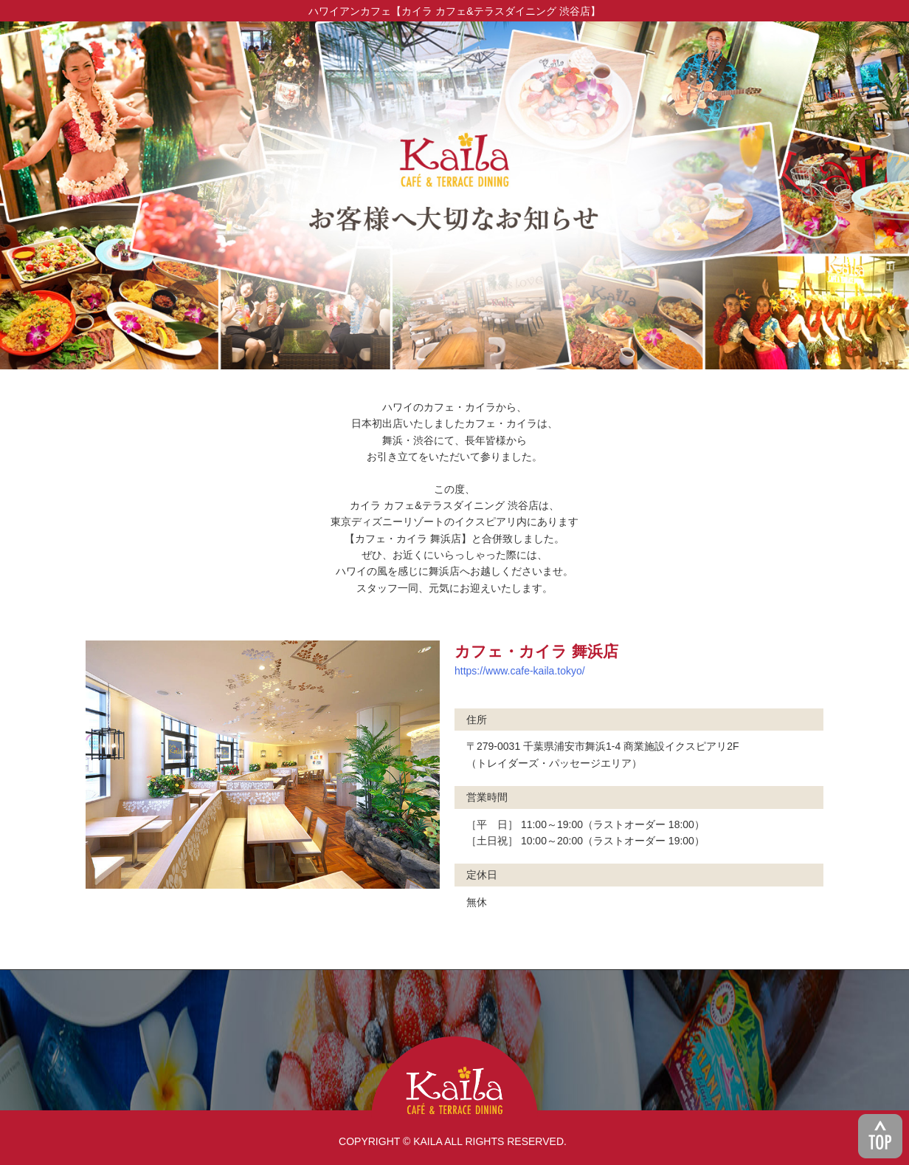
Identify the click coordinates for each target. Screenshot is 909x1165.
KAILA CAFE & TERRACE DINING (454, 1078)
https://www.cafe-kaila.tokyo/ (519, 671)
